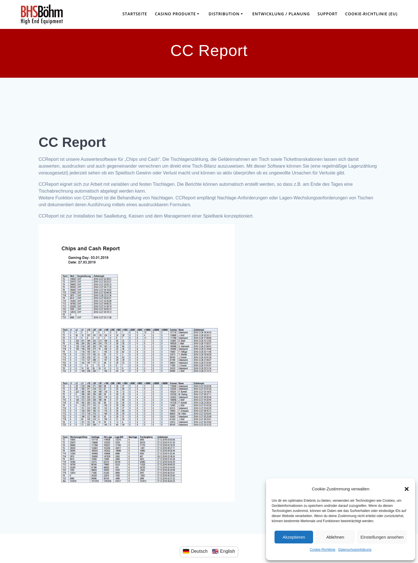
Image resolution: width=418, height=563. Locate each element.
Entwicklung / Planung (281, 13)
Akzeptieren (293, 537)
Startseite (135, 13)
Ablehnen (335, 537)
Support (327, 13)
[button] (406, 489)
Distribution (224, 13)
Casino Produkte (175, 13)
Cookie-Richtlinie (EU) (371, 13)
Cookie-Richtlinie (322, 550)
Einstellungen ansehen (382, 537)
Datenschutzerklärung (354, 550)
